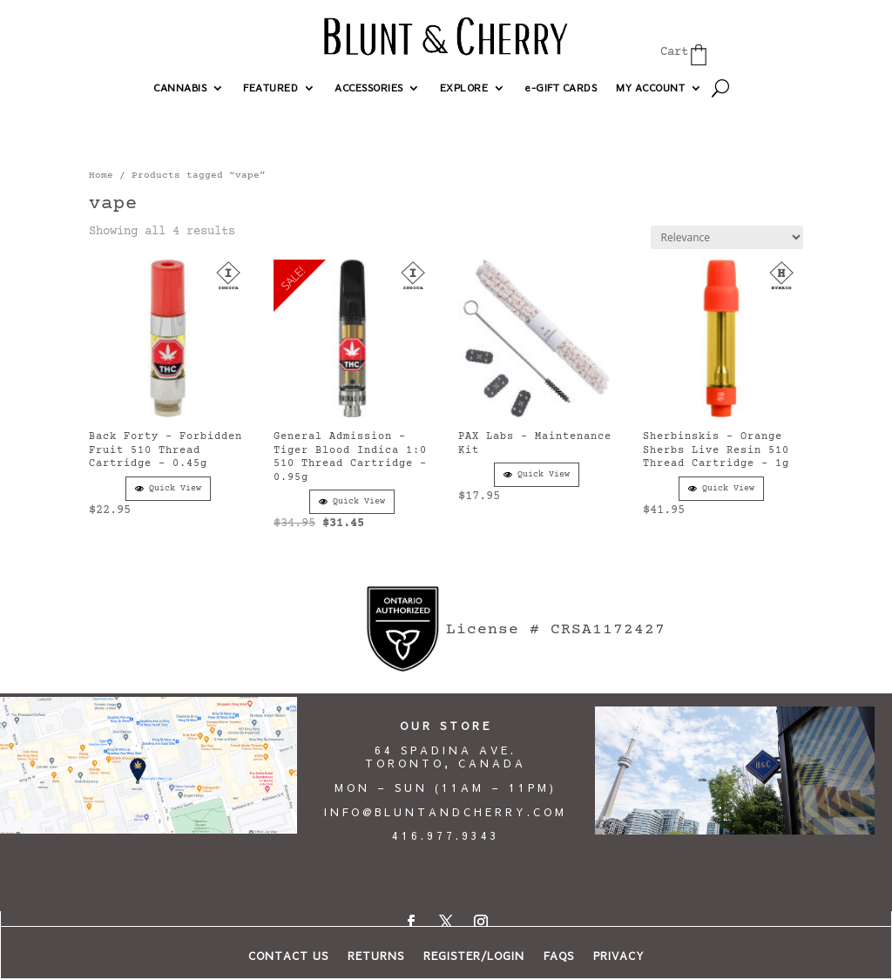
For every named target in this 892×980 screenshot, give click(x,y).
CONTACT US (288, 956)
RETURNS (376, 956)
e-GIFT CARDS (560, 88)
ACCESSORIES (368, 88)
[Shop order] (727, 237)
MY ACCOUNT (650, 88)
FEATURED (270, 88)
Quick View (168, 488)
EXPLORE (464, 88)
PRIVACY (619, 956)
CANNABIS (179, 88)
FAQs (559, 956)
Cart (674, 52)
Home (101, 175)
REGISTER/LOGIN (473, 956)
